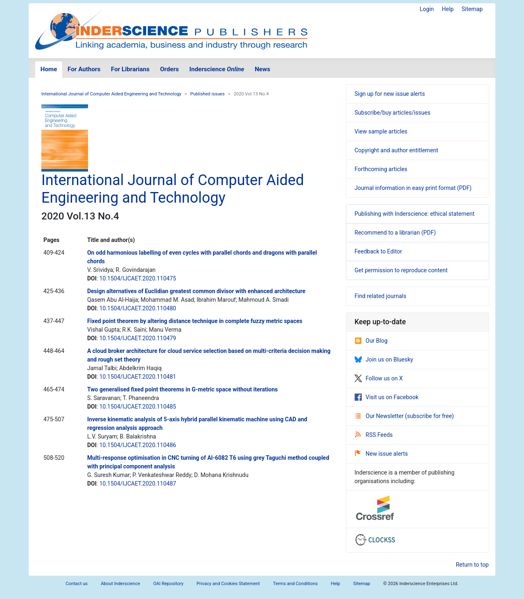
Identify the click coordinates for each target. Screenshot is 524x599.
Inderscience (217, 69)
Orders (169, 69)
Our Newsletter (380, 416)
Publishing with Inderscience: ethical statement (414, 213)
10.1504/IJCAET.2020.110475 (137, 278)
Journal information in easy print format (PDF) (413, 188)
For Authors (84, 69)
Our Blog (371, 340)
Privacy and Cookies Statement (228, 583)
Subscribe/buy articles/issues (392, 112)
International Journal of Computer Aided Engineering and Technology (111, 94)
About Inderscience (120, 583)
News (262, 69)
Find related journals (380, 296)
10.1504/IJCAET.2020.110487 (137, 483)
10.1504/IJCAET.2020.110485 (137, 406)
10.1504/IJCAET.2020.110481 (137, 376)
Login (427, 9)
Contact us (77, 583)
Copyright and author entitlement (396, 150)
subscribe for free (429, 416)
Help (448, 9)
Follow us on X (379, 378)
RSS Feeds (374, 435)
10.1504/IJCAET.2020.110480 (137, 308)
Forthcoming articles (381, 169)
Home (49, 69)
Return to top (472, 564)
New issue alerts (381, 453)
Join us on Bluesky (384, 359)
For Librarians (130, 69)
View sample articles (381, 131)
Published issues (207, 94)
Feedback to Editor (378, 251)
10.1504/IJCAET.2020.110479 (137, 338)
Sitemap (472, 9)
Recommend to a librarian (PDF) (395, 232)
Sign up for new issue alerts (390, 93)
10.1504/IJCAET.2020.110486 (137, 445)
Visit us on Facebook (386, 397)
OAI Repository (168, 583)
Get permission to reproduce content (401, 270)
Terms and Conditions (295, 583)
